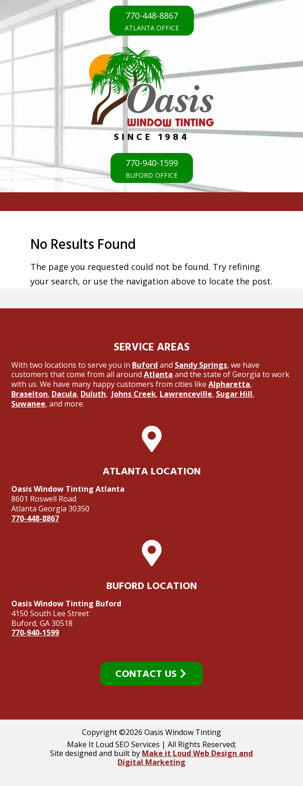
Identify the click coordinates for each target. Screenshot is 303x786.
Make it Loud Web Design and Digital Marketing (185, 757)
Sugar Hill (234, 394)
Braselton (29, 394)
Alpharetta (229, 384)
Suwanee (28, 404)
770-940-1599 (35, 632)
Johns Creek (133, 394)
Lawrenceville (186, 394)
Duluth (93, 394)
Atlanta (158, 374)
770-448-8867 (35, 518)
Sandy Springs (201, 365)
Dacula (64, 394)
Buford (145, 365)
